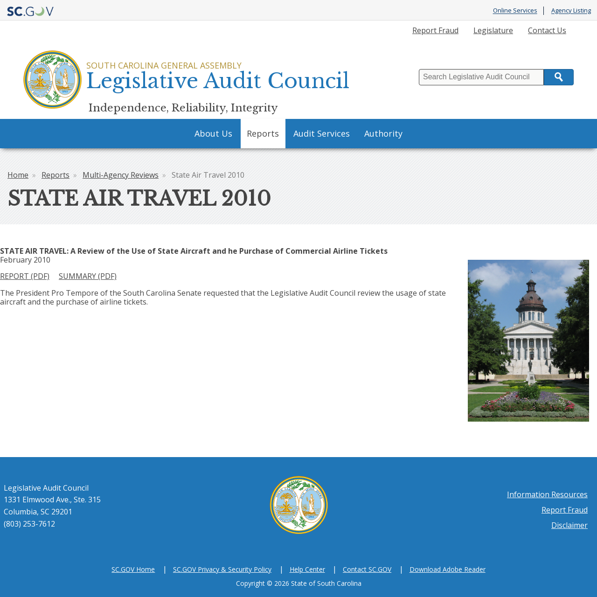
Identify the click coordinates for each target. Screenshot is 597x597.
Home (17, 175)
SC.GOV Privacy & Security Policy (222, 569)
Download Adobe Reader (448, 569)
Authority (383, 133)
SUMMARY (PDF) (88, 276)
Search (559, 77)
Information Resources (547, 494)
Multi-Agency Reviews (121, 175)
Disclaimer (569, 525)
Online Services (515, 11)
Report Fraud (435, 30)
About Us (213, 133)
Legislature (493, 30)
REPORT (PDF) (24, 276)
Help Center (307, 569)
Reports (263, 133)
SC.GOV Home (133, 569)
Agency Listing (571, 11)
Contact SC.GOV (367, 569)
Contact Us (547, 30)
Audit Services (321, 133)
